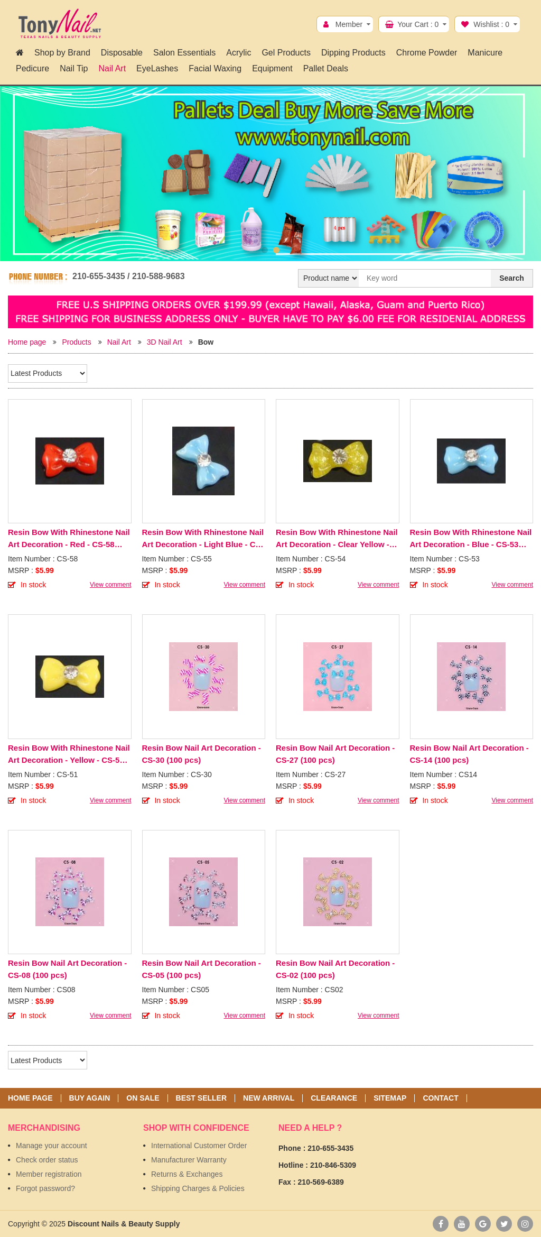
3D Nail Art (164, 342)
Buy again (89, 1098)
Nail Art (119, 342)
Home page (27, 342)
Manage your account (51, 1145)
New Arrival (268, 1098)
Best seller (201, 1098)
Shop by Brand (62, 52)
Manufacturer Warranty (189, 1160)
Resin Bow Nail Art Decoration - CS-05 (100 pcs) (201, 969)
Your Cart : (418, 24)
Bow (206, 342)
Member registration (49, 1174)
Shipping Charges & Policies (198, 1188)
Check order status (47, 1160)
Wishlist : (491, 24)
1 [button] (265, 250)
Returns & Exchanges (186, 1174)
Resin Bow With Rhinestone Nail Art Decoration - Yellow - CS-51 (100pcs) (69, 754)
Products (76, 342)
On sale (142, 1098)
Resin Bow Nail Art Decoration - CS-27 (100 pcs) (335, 753)
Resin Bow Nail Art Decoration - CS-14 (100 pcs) (469, 753)
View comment (110, 584)
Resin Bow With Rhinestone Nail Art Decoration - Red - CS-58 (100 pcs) (69, 539)
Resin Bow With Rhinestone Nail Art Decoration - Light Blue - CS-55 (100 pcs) (203, 539)
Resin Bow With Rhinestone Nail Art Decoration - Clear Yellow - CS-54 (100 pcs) (337, 539)
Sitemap (390, 1098)
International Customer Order (199, 1145)
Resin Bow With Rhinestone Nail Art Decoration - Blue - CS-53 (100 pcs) (471, 539)
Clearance (334, 1098)
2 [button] (276, 250)
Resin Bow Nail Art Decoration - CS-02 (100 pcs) (335, 969)
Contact (440, 1098)
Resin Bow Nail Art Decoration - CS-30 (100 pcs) (201, 753)
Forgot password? (45, 1188)
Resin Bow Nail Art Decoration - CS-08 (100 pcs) (67, 969)
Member (348, 24)
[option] (270, 165)
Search (511, 278)
